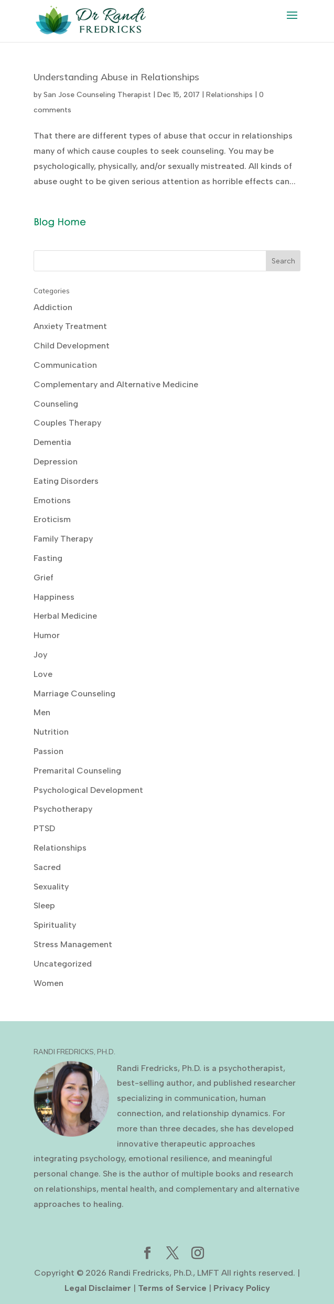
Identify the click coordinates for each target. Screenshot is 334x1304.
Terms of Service (172, 1288)
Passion (48, 751)
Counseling (56, 404)
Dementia (52, 442)
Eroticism (52, 519)
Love (43, 674)
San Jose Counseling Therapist (97, 94)
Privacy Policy (241, 1288)
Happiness (54, 597)
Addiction (53, 307)
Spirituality (55, 925)
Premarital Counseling (77, 771)
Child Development (72, 346)
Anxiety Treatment (70, 326)
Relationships (229, 94)
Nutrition (51, 732)
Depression (56, 462)
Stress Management (73, 944)
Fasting (48, 558)
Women (48, 983)
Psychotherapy (63, 809)
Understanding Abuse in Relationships (116, 77)
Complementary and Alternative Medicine (116, 384)
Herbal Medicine (65, 616)
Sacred (47, 867)
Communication (65, 365)
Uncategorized (63, 964)
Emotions (52, 500)
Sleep (44, 905)
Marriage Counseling (74, 693)
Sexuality (51, 887)
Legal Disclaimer (97, 1288)
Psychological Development (88, 790)
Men (42, 712)
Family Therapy (63, 539)
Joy (40, 655)
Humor (47, 635)
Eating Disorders (66, 481)
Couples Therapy (67, 423)
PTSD (44, 828)
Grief (43, 577)
